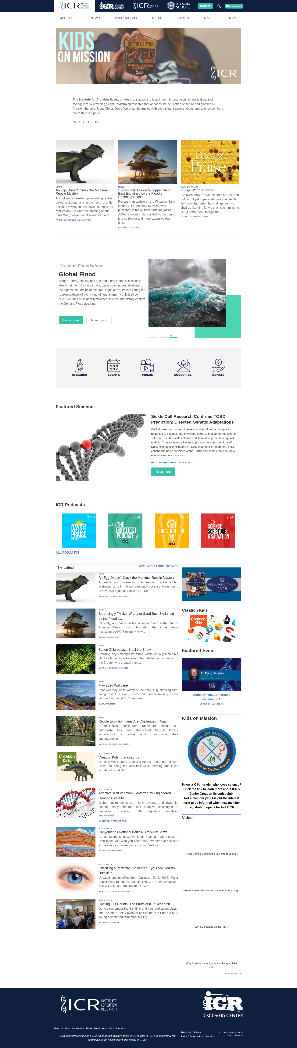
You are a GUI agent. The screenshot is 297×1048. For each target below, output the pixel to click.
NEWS (59, 187)
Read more (163, 471)
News (95, 18)
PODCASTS (172, 566)
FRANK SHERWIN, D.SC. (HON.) (116, 596)
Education (120, 1028)
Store (232, 18)
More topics (99, 320)
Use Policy (186, 1032)
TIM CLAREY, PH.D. (110, 637)
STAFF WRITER (109, 704)
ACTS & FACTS (155, 566)
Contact (210, 1036)
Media (157, 18)
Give (207, 18)
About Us (68, 18)
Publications (126, 18)
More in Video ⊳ (233, 973)
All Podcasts (67, 552)
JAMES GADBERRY (110, 922)
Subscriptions (196, 1036)
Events (183, 18)
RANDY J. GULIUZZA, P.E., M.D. (115, 891)
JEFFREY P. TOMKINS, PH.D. (114, 821)
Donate (205, 6)
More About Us (85, 122)
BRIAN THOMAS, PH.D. (112, 851)
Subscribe (234, 6)
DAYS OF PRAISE (189, 187)
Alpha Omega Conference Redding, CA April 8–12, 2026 (211, 699)
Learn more (71, 320)
